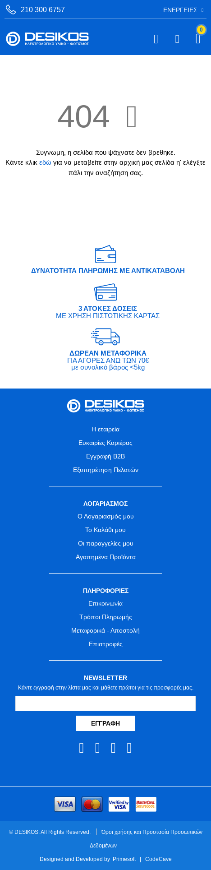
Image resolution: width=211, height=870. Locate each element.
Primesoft (124, 859)
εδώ (45, 162)
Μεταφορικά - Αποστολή (105, 630)
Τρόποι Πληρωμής (105, 616)
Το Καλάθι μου (105, 529)
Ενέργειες (180, 10)
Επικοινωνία (105, 603)
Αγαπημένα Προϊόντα (106, 556)
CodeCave (158, 859)
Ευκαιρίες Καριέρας (105, 442)
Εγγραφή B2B (105, 456)
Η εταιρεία (105, 429)
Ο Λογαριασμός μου (106, 516)
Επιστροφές (106, 644)
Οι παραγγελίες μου (105, 543)
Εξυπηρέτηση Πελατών (105, 469)
